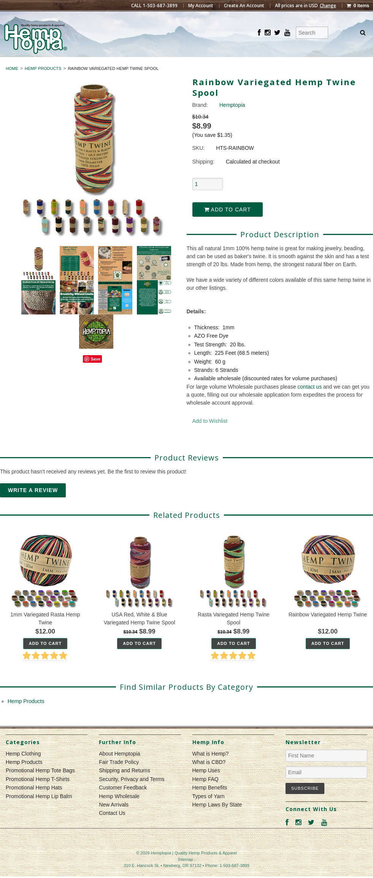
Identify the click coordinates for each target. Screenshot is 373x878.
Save (95, 372)
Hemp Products (218, 64)
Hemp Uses (206, 784)
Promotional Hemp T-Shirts (38, 793)
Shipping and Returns (124, 784)
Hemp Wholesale (119, 810)
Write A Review (33, 504)
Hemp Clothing (155, 64)
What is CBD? (209, 776)
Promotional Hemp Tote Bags (40, 784)
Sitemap (185, 873)
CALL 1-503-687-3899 (154, 5)
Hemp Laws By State (217, 818)
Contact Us (112, 827)
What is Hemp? (210, 767)
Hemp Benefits (209, 802)
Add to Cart (227, 223)
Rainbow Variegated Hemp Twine (328, 628)
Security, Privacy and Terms (131, 793)
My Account (200, 5)
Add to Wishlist (210, 435)
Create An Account (244, 5)
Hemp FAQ (205, 793)
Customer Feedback (123, 802)
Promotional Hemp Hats (34, 802)
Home (12, 82)
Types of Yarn (208, 810)
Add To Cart (45, 657)
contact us (309, 400)
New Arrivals (114, 818)
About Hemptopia (119, 767)
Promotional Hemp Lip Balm (39, 810)
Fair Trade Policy (119, 776)
